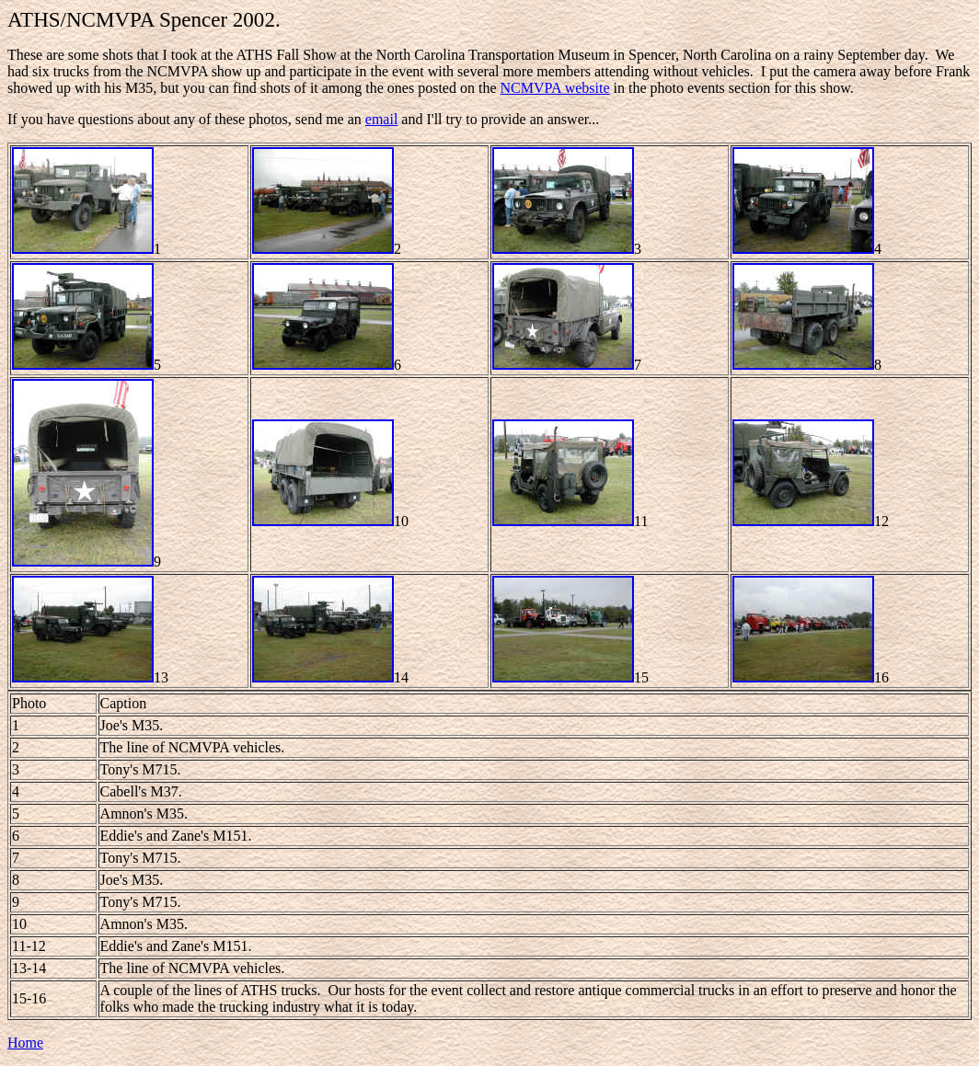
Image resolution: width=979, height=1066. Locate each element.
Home (25, 1042)
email (381, 119)
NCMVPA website (555, 88)
